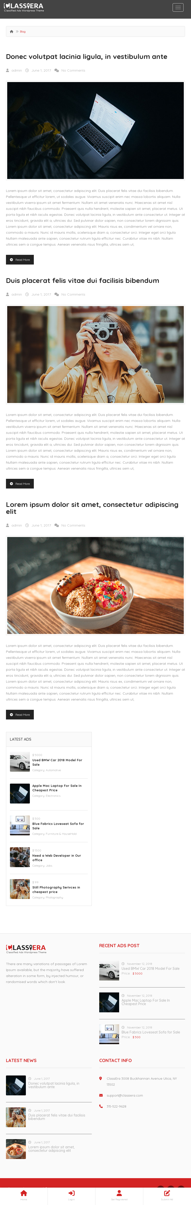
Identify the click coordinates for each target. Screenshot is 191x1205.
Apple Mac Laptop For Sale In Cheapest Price (146, 1002)
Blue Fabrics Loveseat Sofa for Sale (151, 1032)
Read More (20, 260)
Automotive (53, 770)
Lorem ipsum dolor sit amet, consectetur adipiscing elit (92, 508)
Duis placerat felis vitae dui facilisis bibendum (82, 280)
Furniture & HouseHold (61, 834)
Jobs (49, 865)
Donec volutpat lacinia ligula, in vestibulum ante (86, 56)
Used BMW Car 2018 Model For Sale (151, 968)
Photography (54, 897)
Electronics (53, 796)
